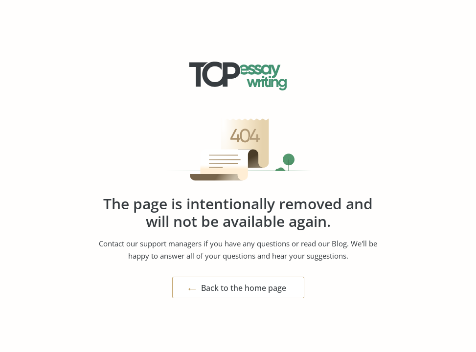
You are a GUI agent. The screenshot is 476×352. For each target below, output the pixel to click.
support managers (171, 243)
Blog (339, 243)
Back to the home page (243, 288)
